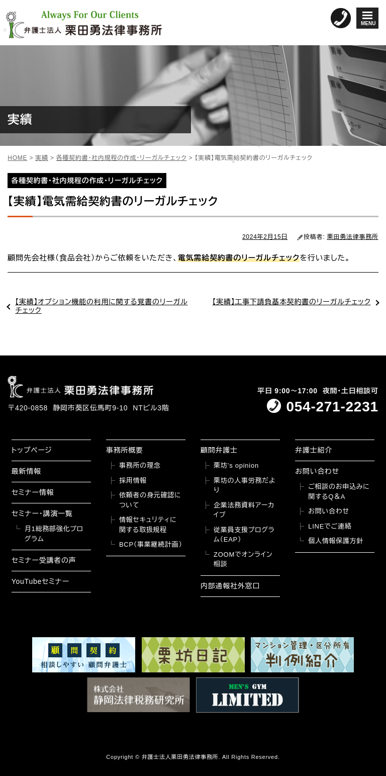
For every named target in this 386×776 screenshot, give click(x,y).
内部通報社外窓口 (230, 586)
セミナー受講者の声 (44, 560)
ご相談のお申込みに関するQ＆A (338, 491)
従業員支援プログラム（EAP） (244, 535)
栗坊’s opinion (236, 465)
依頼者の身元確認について (150, 500)
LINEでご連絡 (329, 526)
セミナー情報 (33, 492)
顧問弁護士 (219, 450)
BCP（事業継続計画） (150, 544)
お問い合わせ (317, 471)
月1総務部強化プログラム (54, 534)
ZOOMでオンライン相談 (243, 559)
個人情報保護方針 (335, 541)
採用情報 (133, 480)
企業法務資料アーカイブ (244, 510)
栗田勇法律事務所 (352, 236)
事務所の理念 (140, 465)
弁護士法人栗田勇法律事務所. (181, 757)
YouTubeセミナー (40, 581)
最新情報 (26, 471)
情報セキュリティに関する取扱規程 (148, 525)
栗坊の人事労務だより (244, 485)
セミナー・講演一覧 (42, 513)
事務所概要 (124, 450)
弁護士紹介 (313, 450)
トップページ (32, 450)
